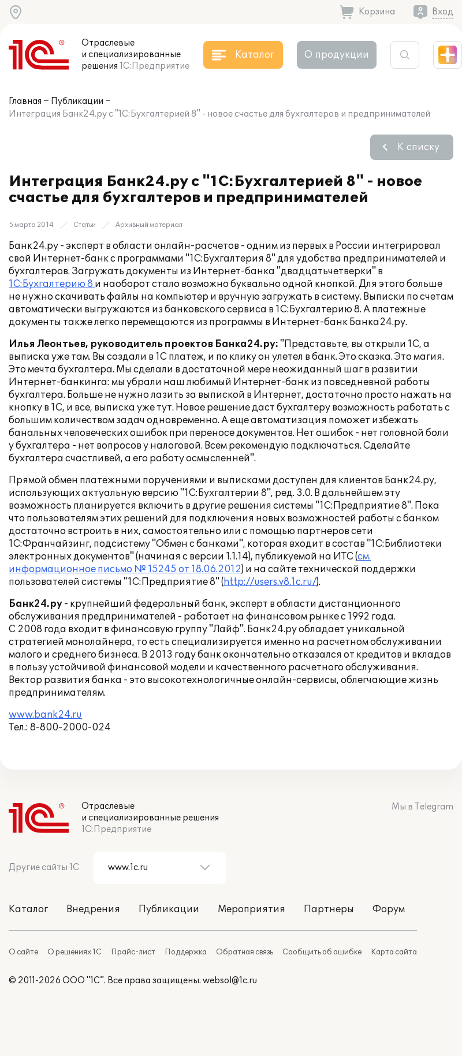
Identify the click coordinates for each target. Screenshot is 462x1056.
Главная (25, 101)
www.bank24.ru (45, 715)
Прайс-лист (133, 952)
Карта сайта (394, 952)
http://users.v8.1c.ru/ (269, 582)
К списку (418, 147)
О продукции (336, 55)
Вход (442, 12)
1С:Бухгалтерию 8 (52, 284)
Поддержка (186, 952)
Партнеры (329, 909)
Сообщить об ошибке (322, 952)
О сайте (23, 952)
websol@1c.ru (230, 981)
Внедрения (93, 909)
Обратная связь (244, 952)
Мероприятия (251, 909)
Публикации (77, 101)
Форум (388, 909)
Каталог (28, 909)
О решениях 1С (74, 952)
